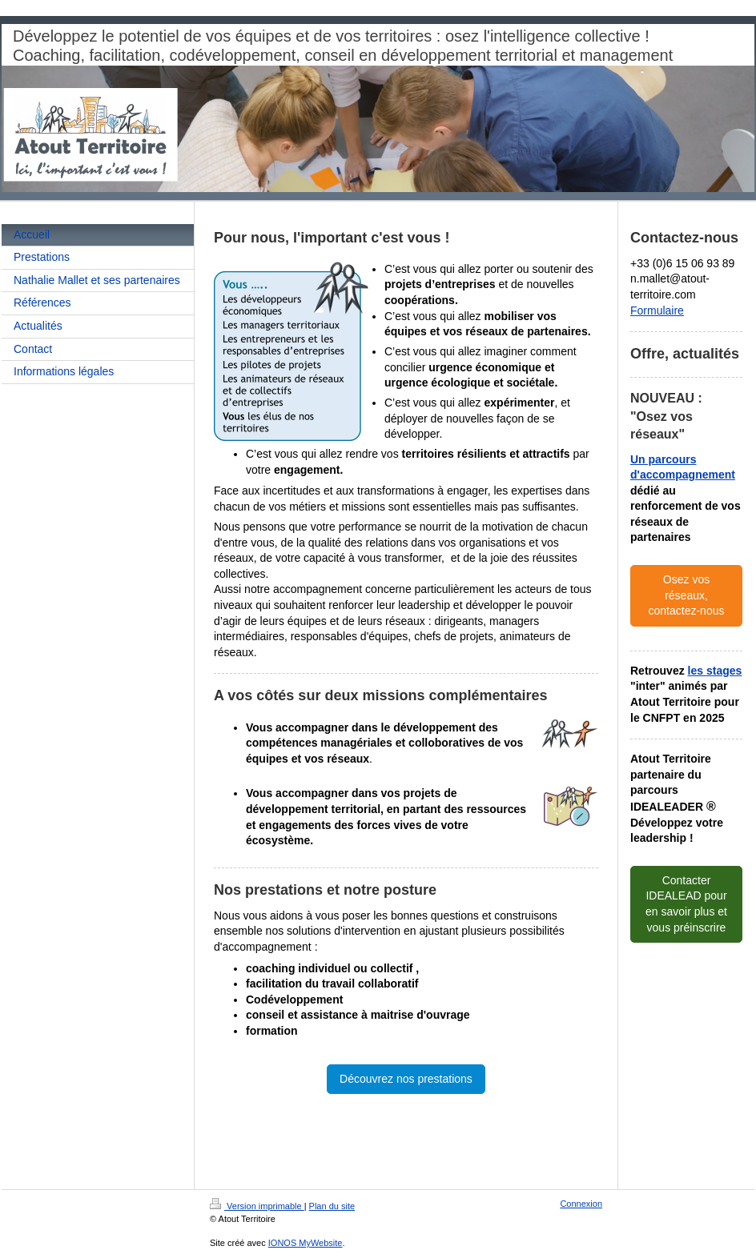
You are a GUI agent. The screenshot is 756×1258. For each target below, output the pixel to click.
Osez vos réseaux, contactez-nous (687, 595)
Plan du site (332, 1206)
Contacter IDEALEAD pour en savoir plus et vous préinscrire (686, 904)
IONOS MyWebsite (305, 1243)
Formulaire (657, 310)
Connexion (581, 1203)
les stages (715, 670)
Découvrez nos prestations (406, 1078)
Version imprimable (257, 1206)
